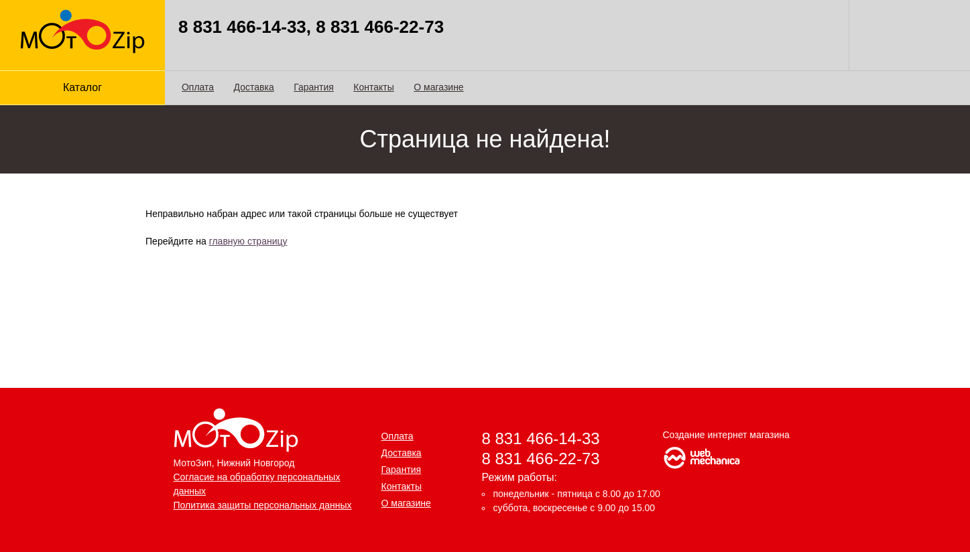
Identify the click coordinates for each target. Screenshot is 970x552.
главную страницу (248, 241)
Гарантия (314, 87)
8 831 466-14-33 (541, 438)
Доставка (254, 87)
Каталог (82, 87)
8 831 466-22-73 (541, 459)
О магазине (438, 87)
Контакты (373, 87)
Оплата (198, 87)
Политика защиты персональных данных (263, 505)
